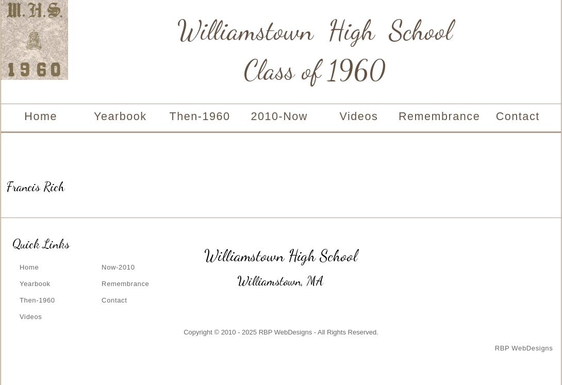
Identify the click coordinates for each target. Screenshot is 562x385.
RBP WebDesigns (524, 348)
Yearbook (120, 116)
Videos (359, 116)
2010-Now (279, 116)
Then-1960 (199, 116)
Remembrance (438, 116)
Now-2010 (118, 267)
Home (40, 116)
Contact (518, 116)
